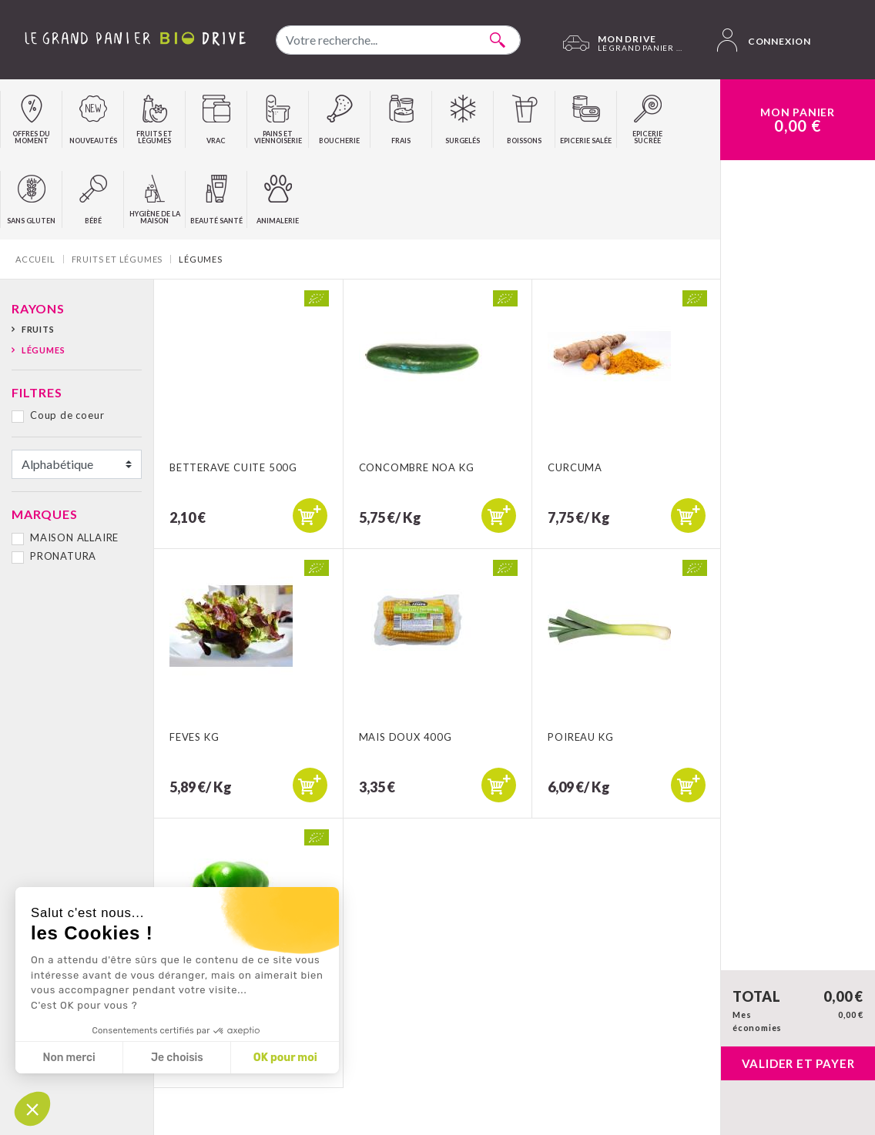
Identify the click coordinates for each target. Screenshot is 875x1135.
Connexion (764, 40)
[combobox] (398, 40)
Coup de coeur (67, 415)
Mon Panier (797, 120)
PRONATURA (63, 556)
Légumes (43, 350)
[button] (32, 1108)
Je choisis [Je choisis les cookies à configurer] (177, 1057)
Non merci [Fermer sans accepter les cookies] (68, 1057)
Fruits (38, 329)
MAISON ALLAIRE (74, 537)
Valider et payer (798, 1063)
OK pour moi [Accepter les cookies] (285, 1057)
